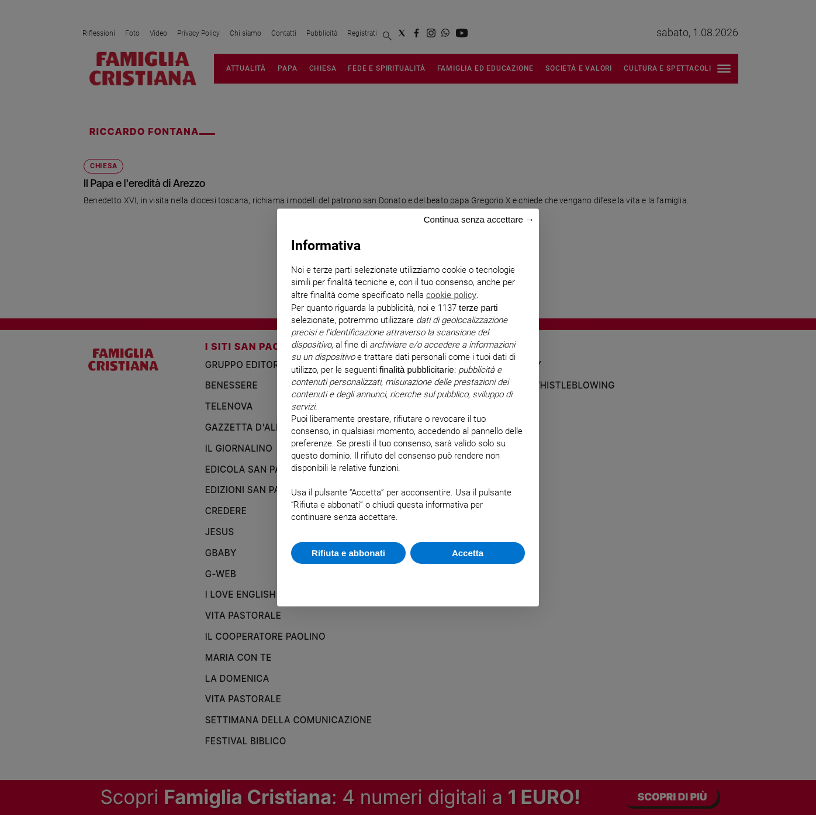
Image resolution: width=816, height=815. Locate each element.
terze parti (478, 308)
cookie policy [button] (451, 295)
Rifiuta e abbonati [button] (348, 553)
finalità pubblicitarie (416, 369)
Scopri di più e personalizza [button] (408, 579)
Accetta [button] (467, 553)
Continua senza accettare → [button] (479, 219)
